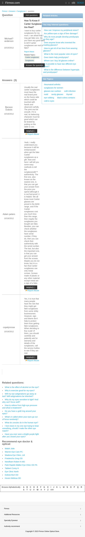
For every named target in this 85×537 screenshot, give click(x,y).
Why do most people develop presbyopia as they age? (61, 38)
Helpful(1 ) (30, 287)
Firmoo (4, 11)
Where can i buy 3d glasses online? (59, 61)
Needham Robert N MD (15, 462)
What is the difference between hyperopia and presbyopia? (61, 71)
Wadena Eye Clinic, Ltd (15, 455)
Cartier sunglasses (32, 57)
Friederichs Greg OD (14, 458)
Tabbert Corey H (12, 468)
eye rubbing (49, 98)
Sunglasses (21, 11)
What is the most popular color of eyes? (61, 54)
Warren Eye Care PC (14, 452)
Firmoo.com (12, 2)
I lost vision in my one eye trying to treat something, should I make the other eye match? (20, 428)
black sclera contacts (66, 98)
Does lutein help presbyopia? (56, 57)
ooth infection (70, 91)
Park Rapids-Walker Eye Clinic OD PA (21, 465)
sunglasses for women (53, 88)
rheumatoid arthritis (52, 84)
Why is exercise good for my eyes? (20, 390)
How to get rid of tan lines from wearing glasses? (60, 49)
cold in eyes (49, 101)
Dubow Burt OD (11, 475)
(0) (73, 3)
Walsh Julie (10, 448)
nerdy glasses (57, 94)
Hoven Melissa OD (13, 478)
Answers (12, 11)
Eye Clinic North (12, 471)
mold (46, 94)
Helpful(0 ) (30, 357)
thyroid (69, 94)
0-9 (52, 490)
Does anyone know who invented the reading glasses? (59, 43)
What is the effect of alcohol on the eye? (22, 387)
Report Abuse (29, 52)
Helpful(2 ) (30, 131)
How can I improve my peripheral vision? (61, 30)
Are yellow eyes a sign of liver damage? (61, 33)
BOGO (80, 3)
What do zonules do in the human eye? (21, 423)
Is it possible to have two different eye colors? (59, 65)
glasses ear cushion (52, 91)
